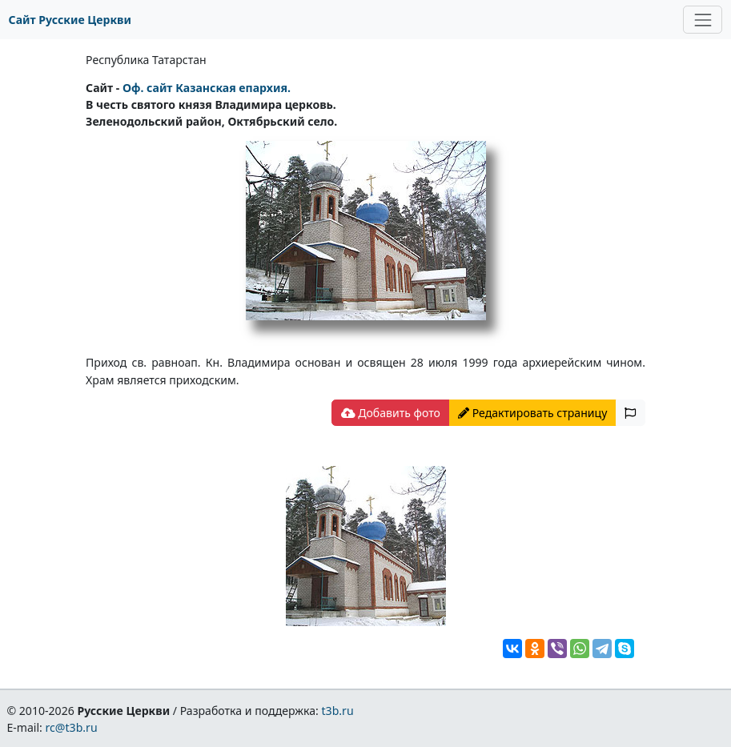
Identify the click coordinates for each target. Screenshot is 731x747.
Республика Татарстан (146, 59)
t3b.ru (338, 710)
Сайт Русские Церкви (70, 19)
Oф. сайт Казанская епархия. (207, 87)
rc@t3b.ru (72, 727)
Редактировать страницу (532, 412)
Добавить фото (390, 412)
